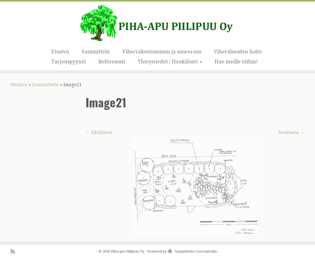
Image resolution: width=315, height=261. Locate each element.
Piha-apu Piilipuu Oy (127, 251)
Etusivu (60, 52)
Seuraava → (291, 132)
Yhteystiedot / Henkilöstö (170, 62)
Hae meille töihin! (236, 62)
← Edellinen (99, 132)
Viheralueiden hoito (238, 52)
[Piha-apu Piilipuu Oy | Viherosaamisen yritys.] (157, 23)
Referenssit (111, 62)
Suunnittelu (96, 52)
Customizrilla (206, 251)
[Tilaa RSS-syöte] (15, 252)
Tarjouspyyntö (68, 62)
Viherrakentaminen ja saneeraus (161, 52)
